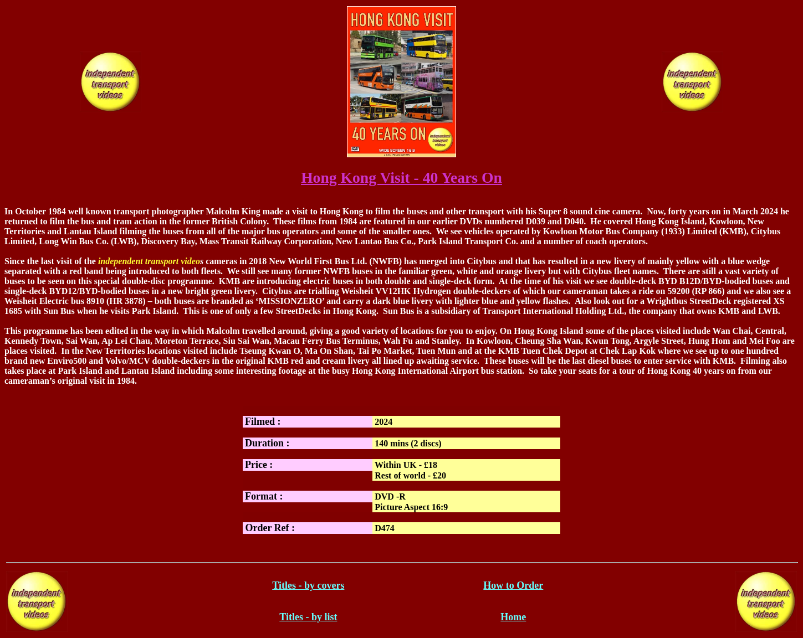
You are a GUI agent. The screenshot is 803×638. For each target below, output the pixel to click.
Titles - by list (308, 616)
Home (513, 616)
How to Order (513, 585)
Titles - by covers (308, 585)
